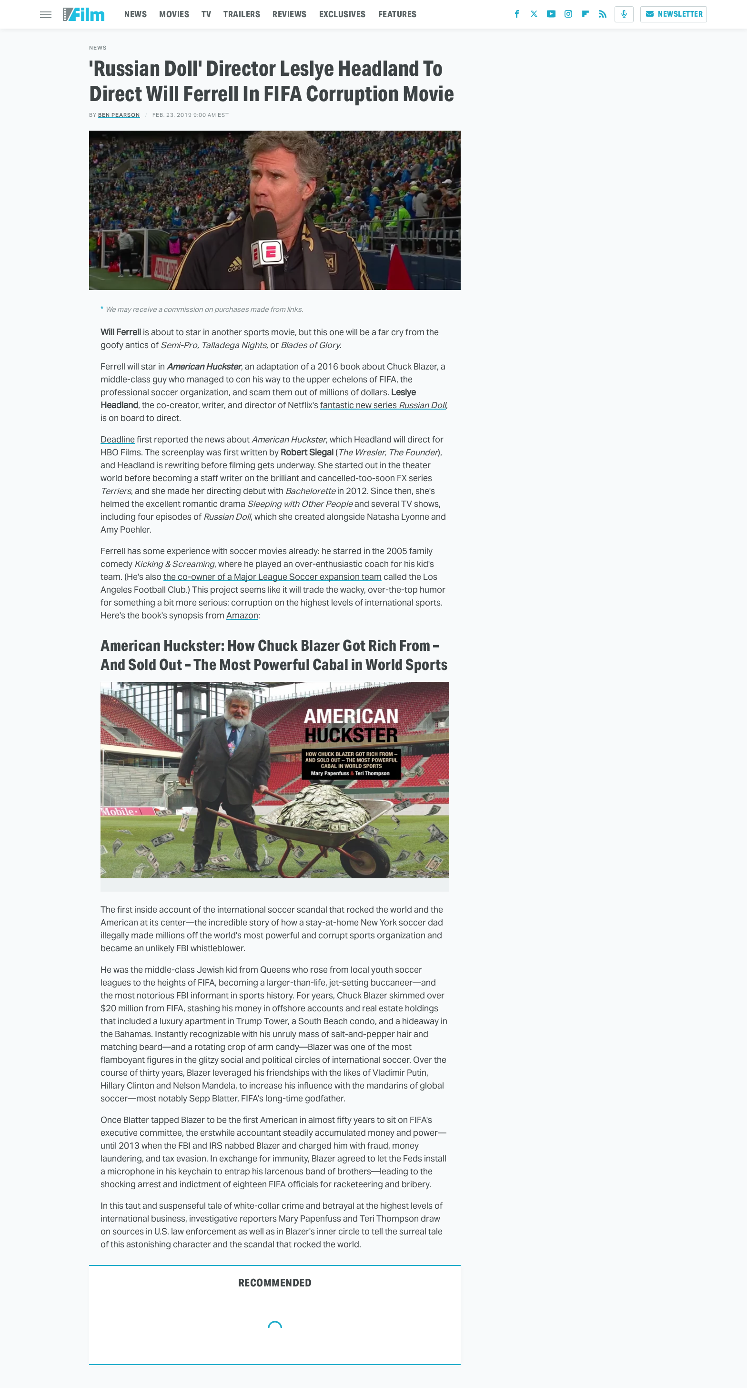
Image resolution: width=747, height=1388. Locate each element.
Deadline (118, 439)
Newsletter (674, 14)
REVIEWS (290, 14)
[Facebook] (517, 16)
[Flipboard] (585, 16)
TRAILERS (241, 14)
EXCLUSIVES (342, 14)
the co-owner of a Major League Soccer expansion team (272, 576)
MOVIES (174, 14)
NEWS (135, 14)
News (98, 48)
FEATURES (397, 14)
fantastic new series (383, 405)
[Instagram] (568, 16)
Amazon (242, 615)
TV (206, 14)
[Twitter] (534, 16)
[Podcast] (624, 14)
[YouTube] (551, 16)
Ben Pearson (119, 115)
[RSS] (602, 16)
